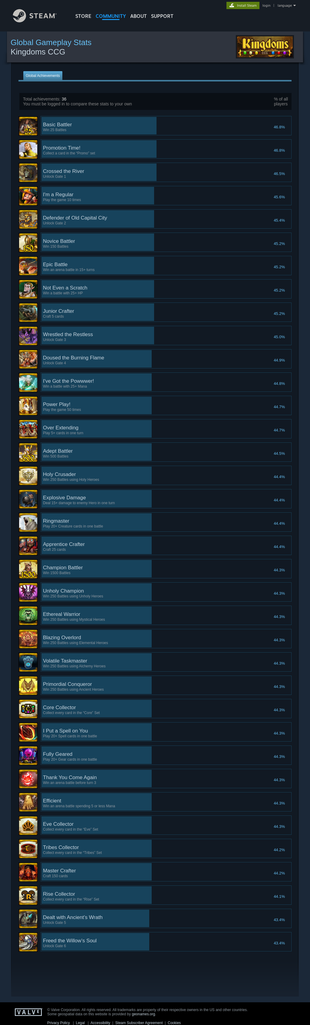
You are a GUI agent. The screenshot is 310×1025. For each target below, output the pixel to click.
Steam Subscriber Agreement (139, 1023)
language (285, 5)
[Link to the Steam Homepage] (39, 20)
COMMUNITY (111, 16)
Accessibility (100, 1023)
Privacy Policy (58, 1023)
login (266, 5)
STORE (83, 16)
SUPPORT (162, 16)
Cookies (174, 1023)
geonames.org (143, 1014)
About (138, 16)
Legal (80, 1023)
